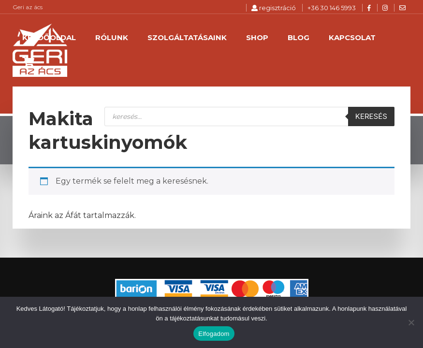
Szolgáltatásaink (187, 37)
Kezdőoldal (49, 37)
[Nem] (411, 322)
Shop (257, 37)
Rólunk (111, 37)
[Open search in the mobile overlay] (249, 116)
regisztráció (273, 8)
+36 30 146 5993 (331, 8)
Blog (298, 37)
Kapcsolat (352, 37)
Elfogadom (213, 333)
